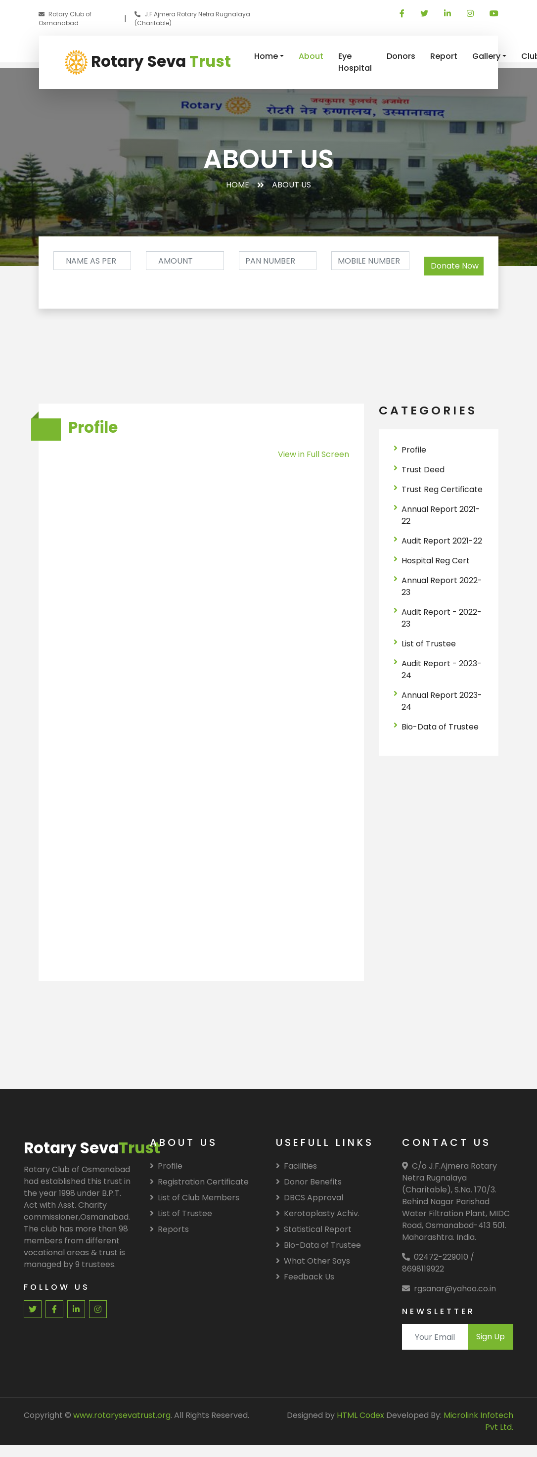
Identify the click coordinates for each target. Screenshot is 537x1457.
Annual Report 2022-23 (442, 586)
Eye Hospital (355, 62)
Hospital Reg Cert (436, 560)
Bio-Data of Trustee (440, 726)
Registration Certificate (199, 1181)
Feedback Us (305, 1276)
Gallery (486, 56)
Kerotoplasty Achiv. (317, 1213)
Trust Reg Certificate (442, 489)
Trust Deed (423, 469)
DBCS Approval (309, 1197)
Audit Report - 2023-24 (442, 669)
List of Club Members (194, 1197)
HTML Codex (360, 1415)
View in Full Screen (313, 454)
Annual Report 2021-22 (441, 515)
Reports (169, 1229)
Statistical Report (314, 1229)
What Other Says (313, 1261)
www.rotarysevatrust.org (122, 1415)
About (311, 56)
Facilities (296, 1166)
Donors (401, 56)
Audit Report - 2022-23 (442, 618)
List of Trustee (429, 643)
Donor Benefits (309, 1181)
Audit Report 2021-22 (442, 540)
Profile (414, 449)
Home (266, 56)
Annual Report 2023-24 (442, 701)
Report (443, 56)
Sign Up (490, 1336)
